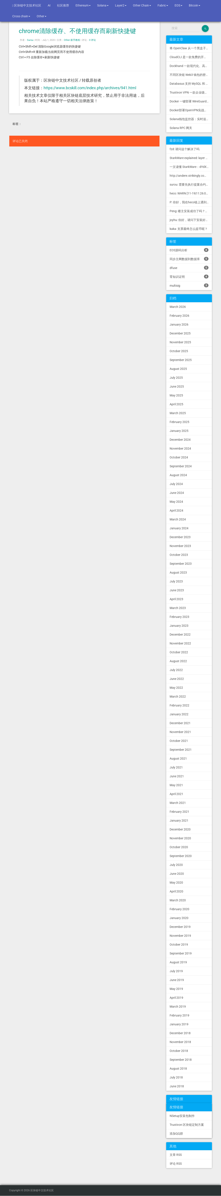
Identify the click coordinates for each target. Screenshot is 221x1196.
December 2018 (180, 1033)
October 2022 (179, 652)
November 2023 (180, 546)
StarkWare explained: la (191, 158)
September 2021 (181, 749)
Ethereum (83, 5)
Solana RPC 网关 (181, 128)
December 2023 (180, 537)
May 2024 (176, 501)
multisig (189, 285)
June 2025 (177, 386)
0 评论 (92, 40)
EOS (178, 5)
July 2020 (176, 865)
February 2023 (179, 617)
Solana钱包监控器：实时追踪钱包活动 (191, 119)
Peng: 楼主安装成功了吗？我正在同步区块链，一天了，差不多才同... (191, 211)
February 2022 (179, 705)
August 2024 (178, 475)
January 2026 (179, 324)
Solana (103, 5)
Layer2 (120, 5)
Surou (30, 40)
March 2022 (178, 696)
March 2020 (178, 900)
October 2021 (179, 741)
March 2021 (178, 803)
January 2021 (179, 820)
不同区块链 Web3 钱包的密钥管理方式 (191, 74)
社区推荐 (63, 5)
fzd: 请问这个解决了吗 (184, 149)
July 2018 (176, 1077)
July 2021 (176, 767)
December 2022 (180, 634)
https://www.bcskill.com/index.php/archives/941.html (90, 88)
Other (41, 16)
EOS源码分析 (189, 250)
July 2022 (176, 670)
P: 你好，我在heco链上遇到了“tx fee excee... (191, 202)
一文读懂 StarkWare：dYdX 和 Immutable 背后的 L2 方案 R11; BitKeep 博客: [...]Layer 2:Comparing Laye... (191, 167)
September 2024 (181, 466)
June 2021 (177, 776)
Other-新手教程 (72, 40)
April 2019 (176, 997)
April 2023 (176, 599)
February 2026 (179, 315)
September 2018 (181, 1059)
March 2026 (178, 307)
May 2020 (176, 882)
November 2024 (180, 448)
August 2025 (178, 369)
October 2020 (179, 847)
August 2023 (178, 572)
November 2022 (180, 643)
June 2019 (177, 980)
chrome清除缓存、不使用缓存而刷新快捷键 (77, 31)
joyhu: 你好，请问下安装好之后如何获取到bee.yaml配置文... (191, 220)
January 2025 (179, 431)
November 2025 (180, 342)
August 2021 (178, 758)
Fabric (163, 5)
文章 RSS (176, 1154)
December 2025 (180, 333)
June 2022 (177, 679)
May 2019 (176, 989)
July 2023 (176, 581)
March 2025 (178, 413)
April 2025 (176, 404)
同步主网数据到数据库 (189, 259)
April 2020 (176, 891)
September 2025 (181, 360)
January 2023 (179, 625)
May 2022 (176, 687)
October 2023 (179, 555)
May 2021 (176, 785)
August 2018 (178, 1068)
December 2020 (180, 829)
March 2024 (178, 519)
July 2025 (176, 377)
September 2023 (181, 563)
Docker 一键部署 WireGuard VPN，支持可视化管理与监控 (191, 101)
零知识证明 (189, 276)
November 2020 (180, 838)
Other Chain (142, 5)
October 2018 (179, 1051)
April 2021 (176, 794)
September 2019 (181, 953)
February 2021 (179, 811)
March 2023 (178, 608)
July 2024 (176, 484)
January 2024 (179, 528)
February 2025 (179, 422)
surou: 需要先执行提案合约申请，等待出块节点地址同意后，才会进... (191, 184)
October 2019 (179, 944)
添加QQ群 (176, 1133)
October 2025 (179, 351)
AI (49, 5)
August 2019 (178, 962)
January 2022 (179, 714)
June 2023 (177, 590)
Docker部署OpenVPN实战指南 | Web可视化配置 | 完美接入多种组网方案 (191, 110)
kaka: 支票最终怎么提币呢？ (189, 229)
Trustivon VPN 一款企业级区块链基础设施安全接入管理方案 (191, 92)
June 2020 (177, 873)
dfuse (189, 268)
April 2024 (176, 510)
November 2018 (180, 1042)
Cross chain (21, 16)
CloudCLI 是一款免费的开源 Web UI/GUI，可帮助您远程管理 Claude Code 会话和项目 (191, 57)
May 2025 (176, 395)
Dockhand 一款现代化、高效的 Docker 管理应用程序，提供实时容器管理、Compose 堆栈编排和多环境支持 (191, 66)
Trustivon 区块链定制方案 (187, 1124)
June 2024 (177, 493)
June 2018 (177, 1086)
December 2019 (180, 927)
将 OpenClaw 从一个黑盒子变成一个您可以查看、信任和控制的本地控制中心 (191, 48)
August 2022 (178, 661)
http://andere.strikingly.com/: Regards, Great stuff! (191, 175)
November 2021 (180, 732)
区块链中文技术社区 (26, 5)
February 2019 (179, 1015)
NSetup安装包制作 (182, 1116)
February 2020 (179, 909)
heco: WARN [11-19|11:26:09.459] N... (191, 193)
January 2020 (179, 918)
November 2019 (180, 935)
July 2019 (176, 971)
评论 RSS (176, 1163)
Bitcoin (194, 5)
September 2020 (181, 856)
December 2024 (180, 439)
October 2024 (179, 457)
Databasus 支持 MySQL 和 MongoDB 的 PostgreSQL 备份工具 (191, 83)
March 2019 (178, 1006)
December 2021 (180, 723)
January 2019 (179, 1024)
